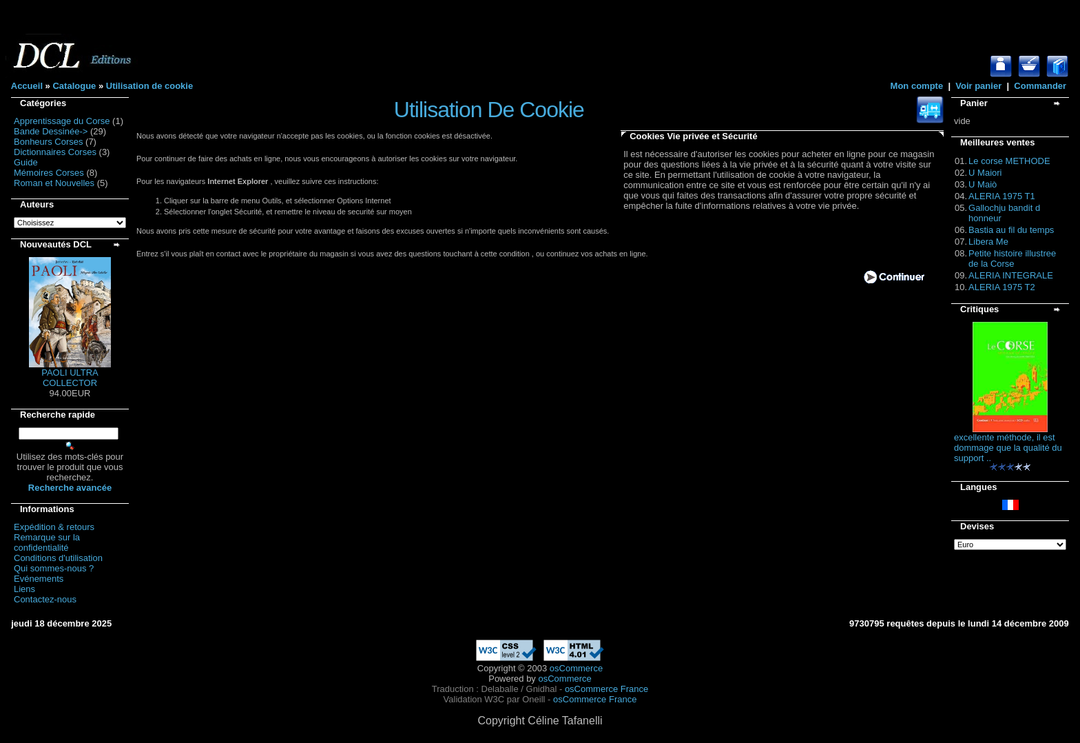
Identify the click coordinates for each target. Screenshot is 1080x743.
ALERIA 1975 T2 (1001, 287)
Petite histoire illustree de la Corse (1012, 258)
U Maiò (982, 184)
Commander (1040, 86)
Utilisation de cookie (149, 86)
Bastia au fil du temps (1011, 230)
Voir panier (978, 86)
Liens (24, 589)
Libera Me (988, 241)
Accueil (27, 86)
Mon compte (917, 86)
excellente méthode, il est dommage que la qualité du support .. (1008, 447)
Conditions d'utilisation (58, 558)
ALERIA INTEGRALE (1010, 275)
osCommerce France (606, 689)
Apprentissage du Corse (62, 121)
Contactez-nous (45, 599)
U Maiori (984, 172)
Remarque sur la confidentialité (47, 542)
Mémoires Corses (49, 172)
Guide (26, 162)
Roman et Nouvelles (54, 183)
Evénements (38, 578)
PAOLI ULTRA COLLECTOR (69, 377)
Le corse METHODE (1009, 161)
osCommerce (576, 668)
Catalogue (74, 86)
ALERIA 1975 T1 (1001, 196)
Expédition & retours (54, 527)
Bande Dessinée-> (50, 131)
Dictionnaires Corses (55, 152)
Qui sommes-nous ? (54, 568)
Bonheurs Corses (48, 141)
